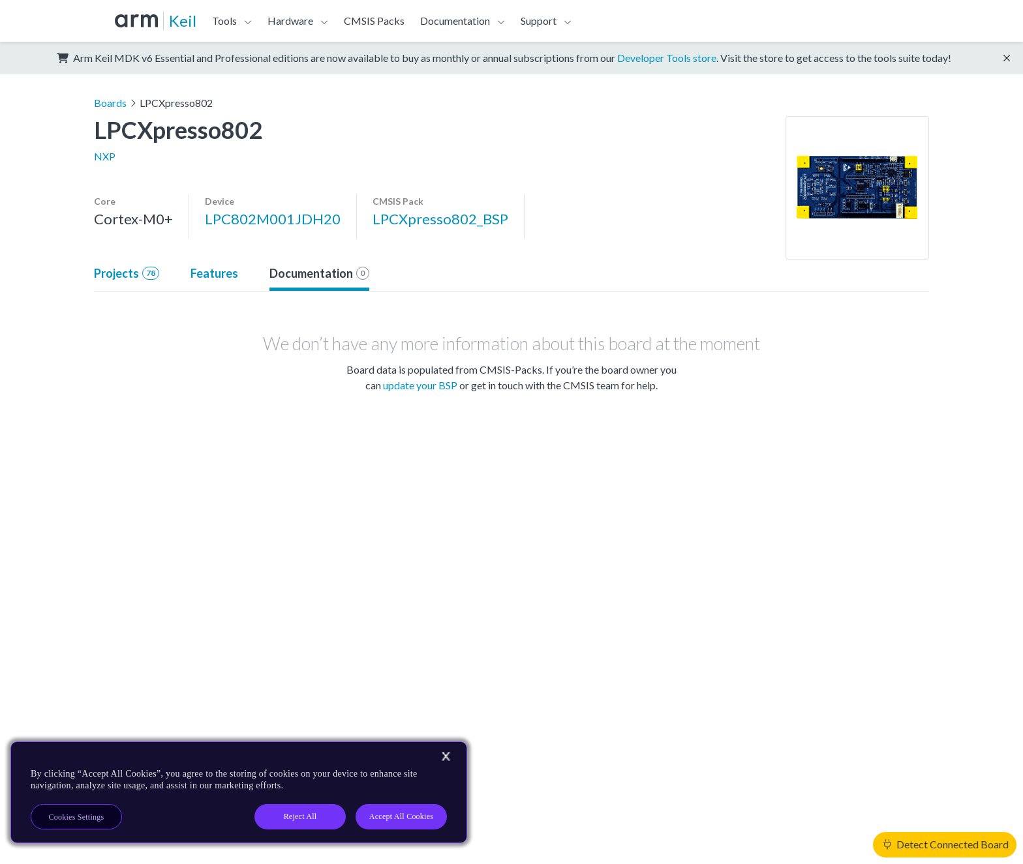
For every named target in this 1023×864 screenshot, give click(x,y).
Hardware (290, 20)
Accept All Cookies (401, 816)
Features (214, 273)
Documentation (455, 20)
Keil (182, 20)
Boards (110, 103)
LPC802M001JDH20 (273, 219)
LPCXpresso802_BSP (440, 219)
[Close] (445, 756)
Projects (126, 273)
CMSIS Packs (374, 20)
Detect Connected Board (946, 844)
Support (539, 20)
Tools (224, 20)
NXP (104, 156)
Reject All (300, 816)
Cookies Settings (76, 817)
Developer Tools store (666, 58)
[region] (238, 792)
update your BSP (420, 385)
